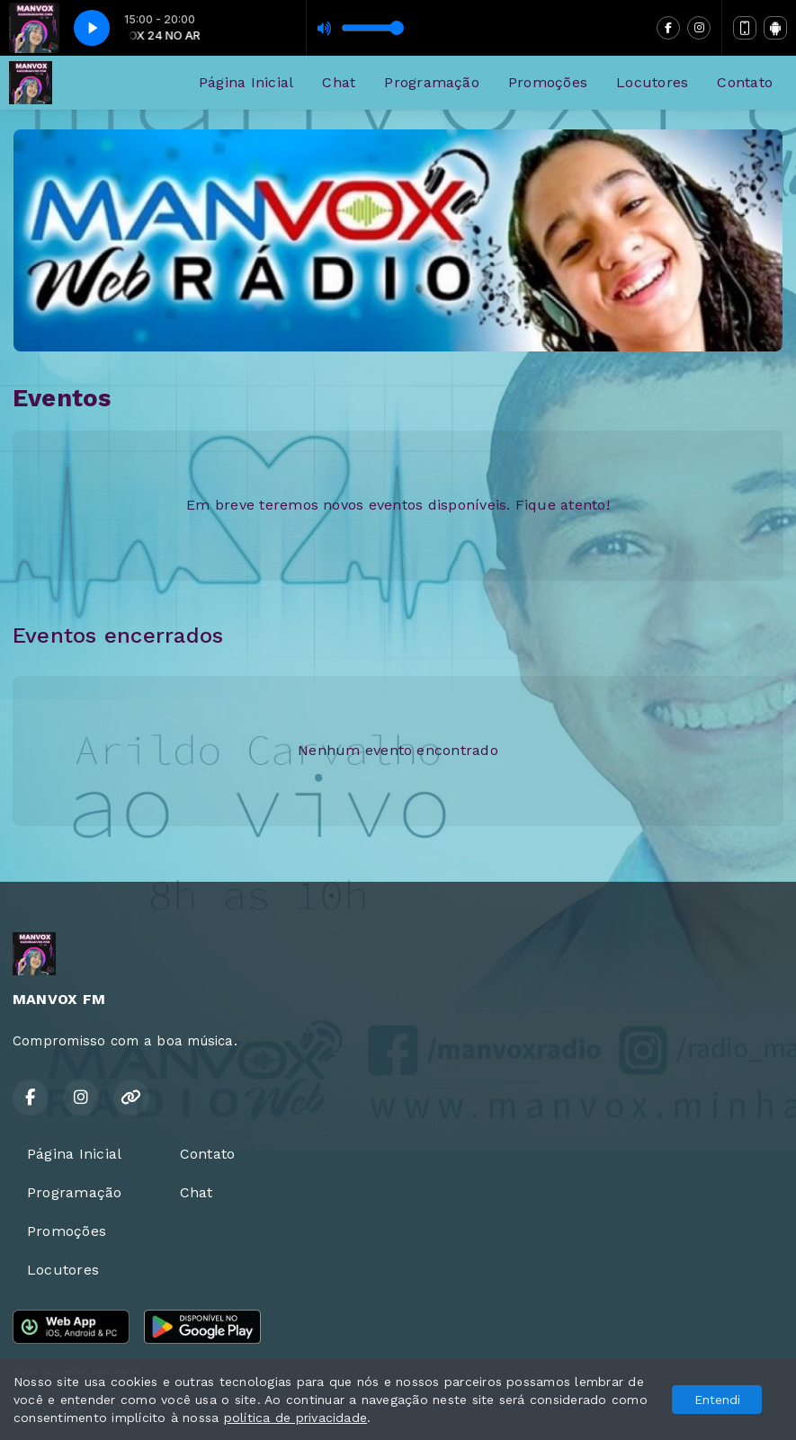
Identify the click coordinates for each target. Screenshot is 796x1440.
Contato (745, 82)
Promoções (547, 82)
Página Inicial (246, 82)
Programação (431, 82)
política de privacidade (296, 1417)
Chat (338, 82)
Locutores (652, 82)
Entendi (717, 1399)
